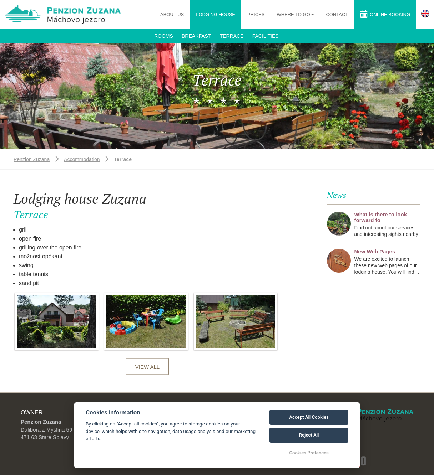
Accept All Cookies (309, 417)
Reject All (309, 435)
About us (172, 14)
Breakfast (196, 36)
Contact (337, 14)
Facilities (265, 36)
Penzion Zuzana (32, 159)
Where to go (294, 14)
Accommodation (82, 159)
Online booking (385, 14)
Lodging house (215, 14)
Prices (255, 14)
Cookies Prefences (308, 452)
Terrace (232, 36)
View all (147, 367)
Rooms (163, 36)
